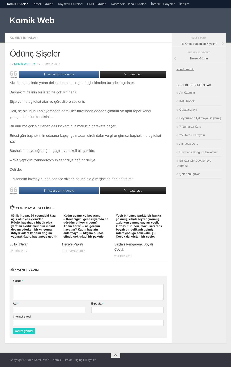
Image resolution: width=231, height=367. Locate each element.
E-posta (97, 303)
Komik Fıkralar (17, 4)
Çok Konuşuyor (189, 174)
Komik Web (32, 20)
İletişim (184, 4)
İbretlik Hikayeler (163, 4)
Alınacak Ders (188, 143)
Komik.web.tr (185, 69)
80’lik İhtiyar (19, 244)
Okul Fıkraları (97, 4)
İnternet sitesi (22, 316)
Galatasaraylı (188, 109)
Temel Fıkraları (42, 4)
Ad (15, 303)
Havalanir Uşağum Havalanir (198, 152)
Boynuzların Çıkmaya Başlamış (200, 118)
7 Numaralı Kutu (190, 126)
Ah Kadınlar (187, 92)
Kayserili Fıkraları (70, 4)
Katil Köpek (187, 101)
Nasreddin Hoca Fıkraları (129, 4)
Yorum (18, 280)
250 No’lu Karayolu (192, 135)
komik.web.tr (24, 64)
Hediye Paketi (72, 244)
